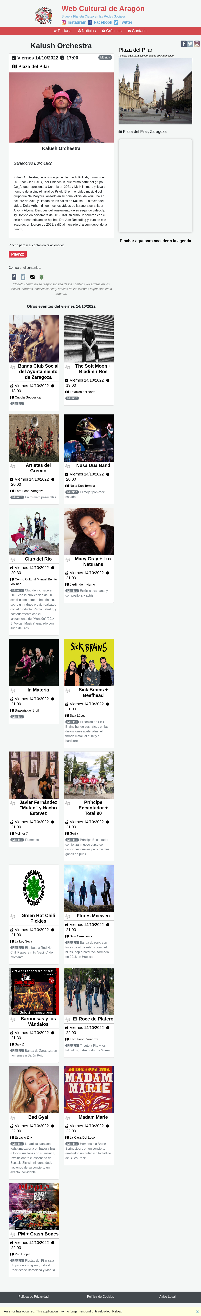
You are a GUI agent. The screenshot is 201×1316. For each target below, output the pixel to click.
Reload (117, 1311)
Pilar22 (17, 254)
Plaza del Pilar (33, 66)
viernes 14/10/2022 (37, 57)
